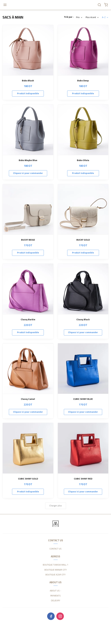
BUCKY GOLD (83, 240)
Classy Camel (28, 399)
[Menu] (5, 5)
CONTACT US (55, 548)
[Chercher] (99, 5)
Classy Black (83, 319)
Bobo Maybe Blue (28, 160)
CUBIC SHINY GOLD (28, 478)
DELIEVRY (55, 600)
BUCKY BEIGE (28, 240)
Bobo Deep (83, 80)
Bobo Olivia (83, 160)
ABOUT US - (55, 590)
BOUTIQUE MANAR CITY (55, 570)
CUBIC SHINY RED (83, 478)
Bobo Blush (28, 80)
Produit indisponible (28, 93)
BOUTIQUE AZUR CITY (55, 574)
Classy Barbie (28, 319)
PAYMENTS (55, 595)
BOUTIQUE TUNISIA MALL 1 (55, 565)
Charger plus (55, 505)
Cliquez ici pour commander (28, 173)
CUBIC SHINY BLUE (83, 399)
